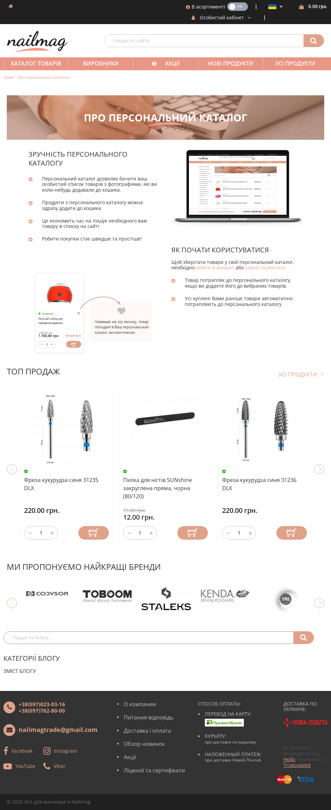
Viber (59, 766)
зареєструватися (265, 267)
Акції (172, 63)
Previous (12, 469)
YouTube (25, 766)
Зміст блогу (19, 671)
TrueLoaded (297, 765)
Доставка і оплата (147, 730)
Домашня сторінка (10, 6)
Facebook (22, 750)
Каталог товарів (36, 63)
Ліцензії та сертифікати (154, 770)
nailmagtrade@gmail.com (58, 730)
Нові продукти (230, 63)
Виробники (101, 63)
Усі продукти (295, 63)
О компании (140, 704)
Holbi (289, 759)
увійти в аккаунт (215, 267)
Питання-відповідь (148, 717)
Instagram (65, 750)
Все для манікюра (45, 801)
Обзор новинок (144, 744)
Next (319, 469)
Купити (93, 533)
